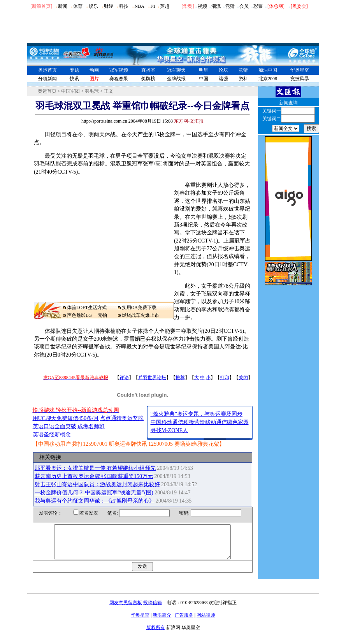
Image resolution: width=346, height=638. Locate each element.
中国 (203, 78)
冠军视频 (118, 70)
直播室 (148, 70)
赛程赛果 (118, 78)
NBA (139, 6)
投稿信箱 (152, 609)
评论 (124, 377)
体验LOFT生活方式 (87, 307)
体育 (78, 6)
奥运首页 (47, 70)
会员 (244, 6)
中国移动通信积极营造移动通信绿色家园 (200, 422)
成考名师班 (91, 426)
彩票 (258, 6)
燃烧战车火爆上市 (140, 315)
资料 (243, 78)
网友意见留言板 (125, 609)
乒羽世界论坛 (152, 377)
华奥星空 (299, 70)
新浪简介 (162, 622)
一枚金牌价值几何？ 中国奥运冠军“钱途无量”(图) (94, 493)
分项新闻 (47, 78)
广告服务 (184, 622)
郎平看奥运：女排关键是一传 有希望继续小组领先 (95, 468)
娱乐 (93, 6)
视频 (202, 6)
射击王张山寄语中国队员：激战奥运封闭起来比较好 (97, 484)
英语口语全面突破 (54, 426)
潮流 (216, 6)
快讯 (74, 78)
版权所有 (155, 634)
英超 (164, 6)
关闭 (243, 377)
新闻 (62, 6)
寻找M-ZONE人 (169, 430)
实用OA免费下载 (139, 307)
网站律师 (206, 622)
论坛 (223, 70)
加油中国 (267, 70)
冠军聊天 (176, 70)
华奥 (187, 6)
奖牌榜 (148, 78)
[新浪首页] (41, 6)
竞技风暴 (299, 78)
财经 (108, 6)
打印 (224, 377)
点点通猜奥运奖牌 (122, 418)
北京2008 (267, 78)
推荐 (180, 377)
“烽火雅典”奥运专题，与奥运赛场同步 (196, 414)
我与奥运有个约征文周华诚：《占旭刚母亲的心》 (95, 501)
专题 (74, 70)
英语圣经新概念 (52, 435)
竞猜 (230, 6)
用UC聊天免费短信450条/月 (66, 418)
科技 (123, 6)
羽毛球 (92, 91)
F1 (153, 6)
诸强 (223, 78)
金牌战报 (176, 78)
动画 (94, 70)
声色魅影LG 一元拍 (87, 315)
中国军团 (70, 91)
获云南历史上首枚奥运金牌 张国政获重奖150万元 (94, 476)
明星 (203, 70)
